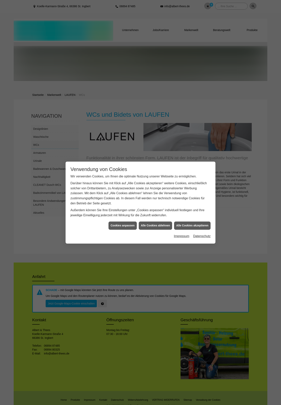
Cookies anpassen (123, 225)
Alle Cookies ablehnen (155, 225)
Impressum (181, 236)
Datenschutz (202, 236)
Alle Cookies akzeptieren (192, 225)
